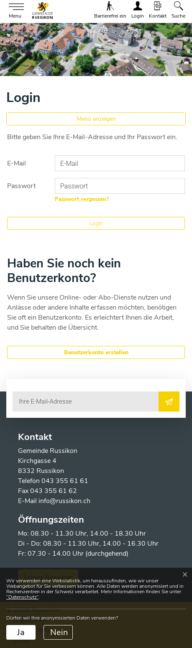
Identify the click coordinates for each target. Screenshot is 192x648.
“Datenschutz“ (22, 597)
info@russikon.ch (64, 501)
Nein (59, 632)
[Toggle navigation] (14, 11)
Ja (21, 632)
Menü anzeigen (96, 119)
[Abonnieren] (169, 401)
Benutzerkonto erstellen (96, 352)
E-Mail (16, 163)
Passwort (21, 186)
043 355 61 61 (64, 480)
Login (96, 223)
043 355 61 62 (53, 491)
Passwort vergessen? (82, 199)
